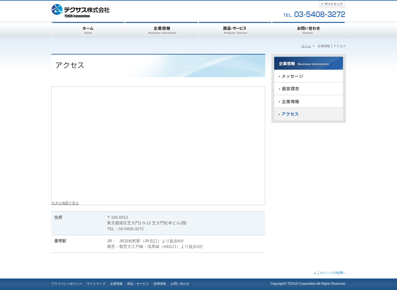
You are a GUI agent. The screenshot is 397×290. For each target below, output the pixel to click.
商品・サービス (138, 283)
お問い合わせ (180, 283)
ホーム (306, 46)
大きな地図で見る (65, 203)
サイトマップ (96, 283)
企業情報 (116, 283)
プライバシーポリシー (66, 283)
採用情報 (160, 283)
